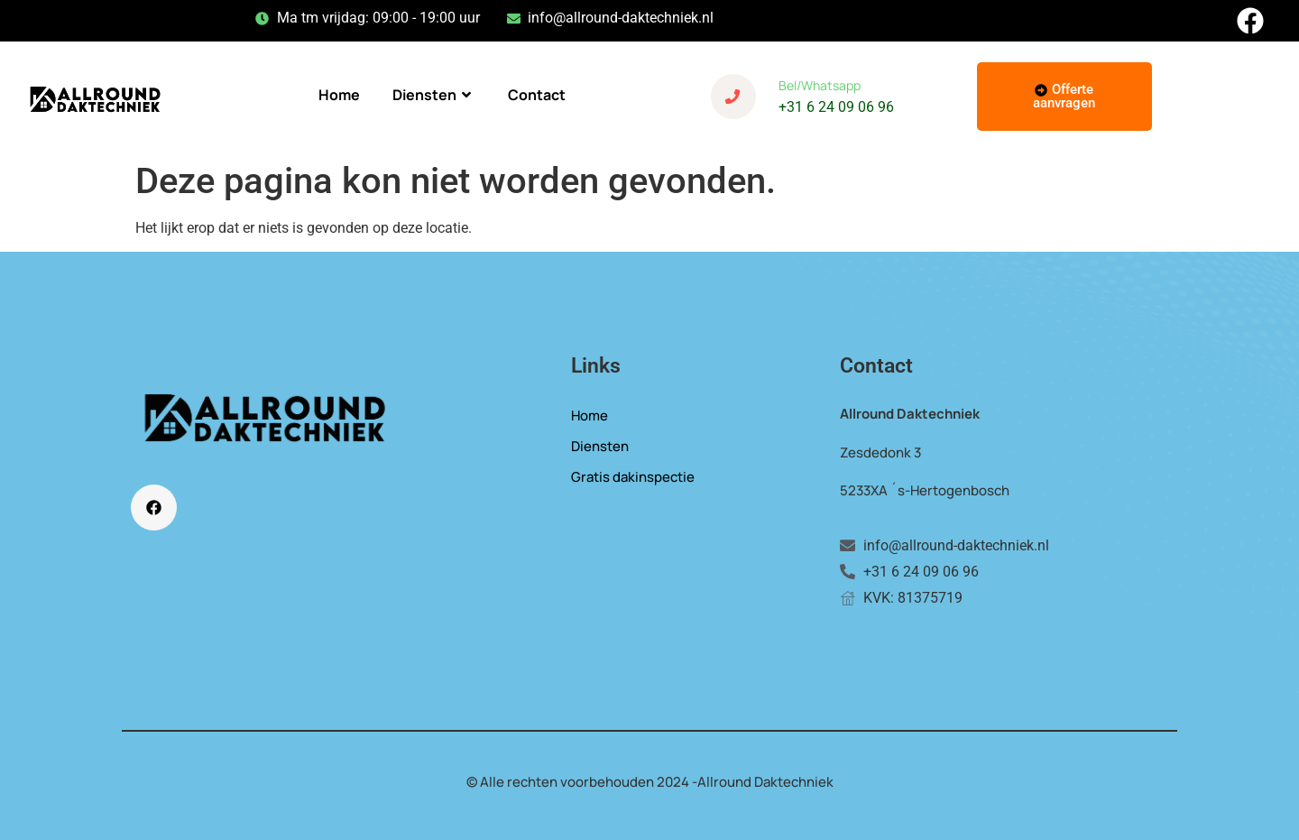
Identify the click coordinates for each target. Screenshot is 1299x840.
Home (339, 95)
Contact (537, 95)
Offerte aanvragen (1064, 96)
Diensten (433, 95)
